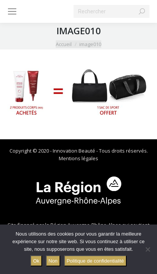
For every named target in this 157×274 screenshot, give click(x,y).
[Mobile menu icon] (12, 11)
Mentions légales (78, 158)
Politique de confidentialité (95, 261)
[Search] (111, 11)
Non (53, 261)
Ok (36, 261)
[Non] (147, 249)
